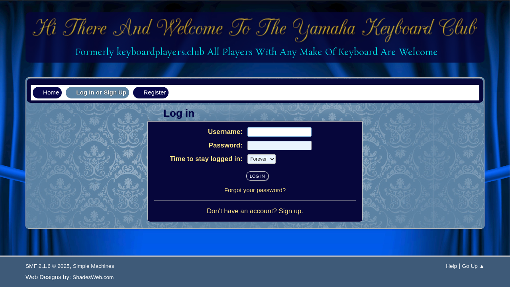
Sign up (290, 211)
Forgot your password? (255, 190)
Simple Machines (93, 266)
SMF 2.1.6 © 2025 (48, 266)
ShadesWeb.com (93, 277)
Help (451, 266)
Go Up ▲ (473, 266)
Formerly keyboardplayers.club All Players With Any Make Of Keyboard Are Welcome (255, 52)
